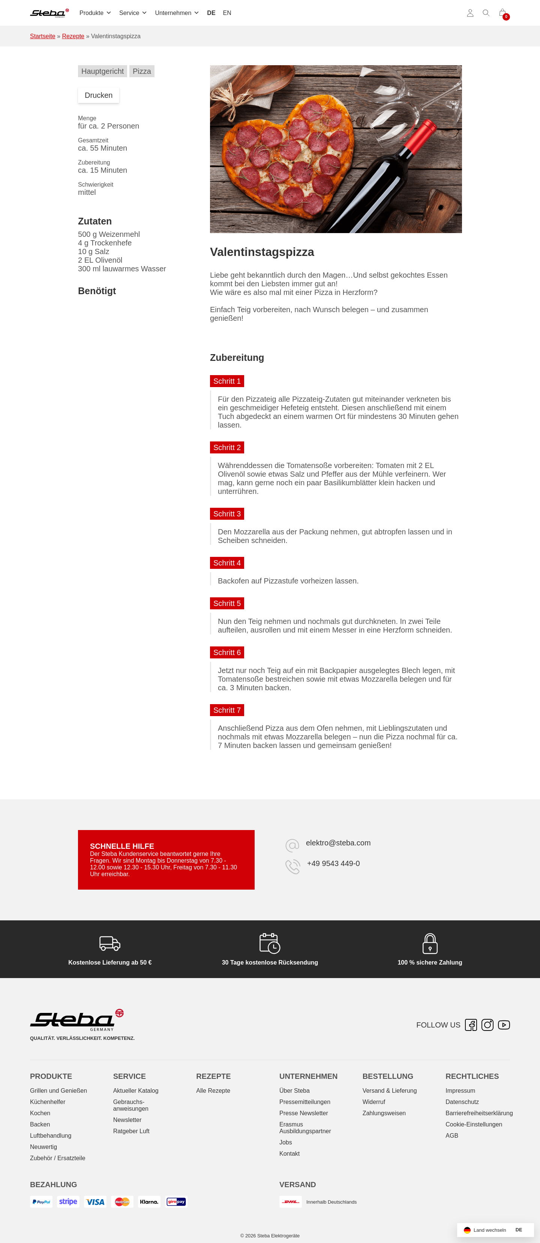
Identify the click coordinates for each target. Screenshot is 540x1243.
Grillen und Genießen (58, 1090)
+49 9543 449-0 (333, 863)
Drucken (98, 95)
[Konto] (470, 13)
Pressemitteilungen (304, 1102)
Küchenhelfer (47, 1102)
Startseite (43, 36)
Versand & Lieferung (390, 1090)
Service (133, 13)
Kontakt (289, 1153)
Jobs (285, 1142)
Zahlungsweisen (384, 1113)
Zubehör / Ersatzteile (58, 1158)
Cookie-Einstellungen (474, 1124)
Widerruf (374, 1102)
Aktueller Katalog (136, 1090)
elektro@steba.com (338, 843)
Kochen (40, 1113)
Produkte (96, 13)
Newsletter (127, 1120)
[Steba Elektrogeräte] (49, 13)
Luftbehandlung (50, 1135)
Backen (40, 1124)
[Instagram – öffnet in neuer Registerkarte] (488, 1025)
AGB (452, 1135)
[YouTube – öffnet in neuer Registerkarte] (504, 1025)
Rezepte (73, 36)
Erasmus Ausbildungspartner (305, 1127)
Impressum (460, 1090)
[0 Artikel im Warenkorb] (502, 13)
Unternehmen (177, 13)
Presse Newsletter (303, 1113)
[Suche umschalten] (486, 13)
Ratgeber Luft (131, 1131)
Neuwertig (43, 1147)
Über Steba (294, 1090)
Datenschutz (462, 1102)
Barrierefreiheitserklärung (479, 1113)
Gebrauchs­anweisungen (130, 1105)
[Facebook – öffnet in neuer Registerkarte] (471, 1025)
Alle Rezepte (213, 1090)
